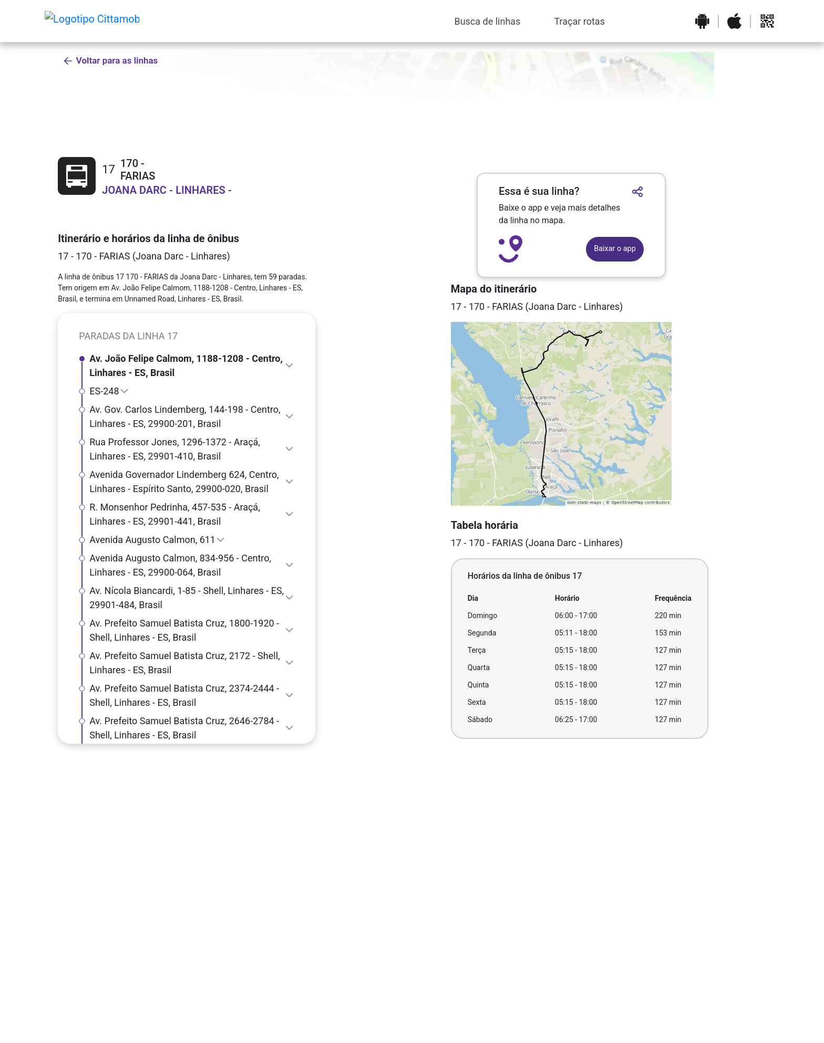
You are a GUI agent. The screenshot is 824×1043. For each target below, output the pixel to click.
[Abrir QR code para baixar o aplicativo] (767, 21)
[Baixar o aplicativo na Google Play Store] (702, 21)
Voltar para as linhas (110, 60)
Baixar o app (614, 248)
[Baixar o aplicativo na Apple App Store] (734, 21)
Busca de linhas (487, 21)
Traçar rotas (579, 21)
